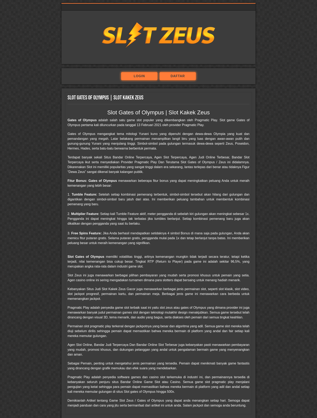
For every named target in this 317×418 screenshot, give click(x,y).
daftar (178, 76)
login (139, 76)
